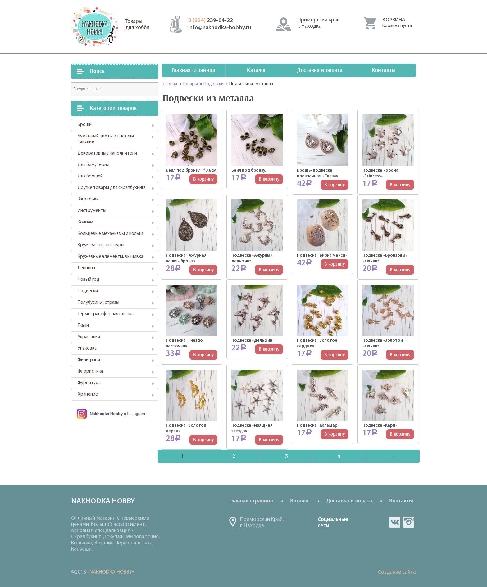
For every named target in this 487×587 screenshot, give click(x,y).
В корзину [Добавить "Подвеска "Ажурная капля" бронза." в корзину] (203, 270)
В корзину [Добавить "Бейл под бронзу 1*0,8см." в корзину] (203, 179)
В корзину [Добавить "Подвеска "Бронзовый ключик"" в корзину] (400, 270)
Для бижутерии (93, 165)
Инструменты (92, 210)
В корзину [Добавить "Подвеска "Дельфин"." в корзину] (269, 349)
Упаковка (87, 348)
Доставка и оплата (320, 70)
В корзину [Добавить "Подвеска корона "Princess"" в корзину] (400, 185)
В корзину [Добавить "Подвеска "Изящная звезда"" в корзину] (269, 440)
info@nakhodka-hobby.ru (219, 28)
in (408, 522)
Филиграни (89, 360)
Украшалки (89, 337)
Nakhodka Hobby (106, 413)
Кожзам (85, 222)
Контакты (384, 70)
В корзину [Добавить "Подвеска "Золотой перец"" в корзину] (203, 440)
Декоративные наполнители (107, 153)
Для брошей (90, 176)
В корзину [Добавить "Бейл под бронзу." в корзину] (269, 179)
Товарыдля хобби (137, 24)
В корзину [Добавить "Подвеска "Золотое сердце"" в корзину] (334, 355)
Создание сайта (397, 572)
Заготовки (88, 199)
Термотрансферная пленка (106, 314)
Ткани (83, 325)
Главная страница (193, 70)
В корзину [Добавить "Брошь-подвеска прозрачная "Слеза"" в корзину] (334, 185)
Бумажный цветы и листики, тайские (106, 139)
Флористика (90, 371)
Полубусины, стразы (98, 302)
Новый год (88, 279)
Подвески (88, 291)
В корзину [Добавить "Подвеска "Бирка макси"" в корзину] (334, 264)
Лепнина (86, 268)
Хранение (88, 394)
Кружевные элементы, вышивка (110, 256)
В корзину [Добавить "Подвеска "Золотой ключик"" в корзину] (400, 355)
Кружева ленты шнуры (101, 245)
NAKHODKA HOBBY (110, 572)
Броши (85, 125)
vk (394, 522)
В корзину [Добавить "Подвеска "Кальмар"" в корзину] (334, 434)
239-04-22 (210, 21)
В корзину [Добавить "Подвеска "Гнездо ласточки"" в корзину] (203, 355)
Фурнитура (89, 383)
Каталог (256, 70)
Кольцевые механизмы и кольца (111, 233)
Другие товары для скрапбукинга (112, 188)
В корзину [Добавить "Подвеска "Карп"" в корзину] (400, 434)
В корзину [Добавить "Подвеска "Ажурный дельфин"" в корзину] (269, 270)
